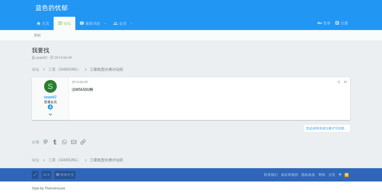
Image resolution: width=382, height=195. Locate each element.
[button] (105, 23)
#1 (346, 82)
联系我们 (271, 175)
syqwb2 (41, 58)
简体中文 (65, 175)
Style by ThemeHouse (48, 188)
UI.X (46, 175)
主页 (331, 175)
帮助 (321, 175)
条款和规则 (289, 175)
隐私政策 (308, 175)
